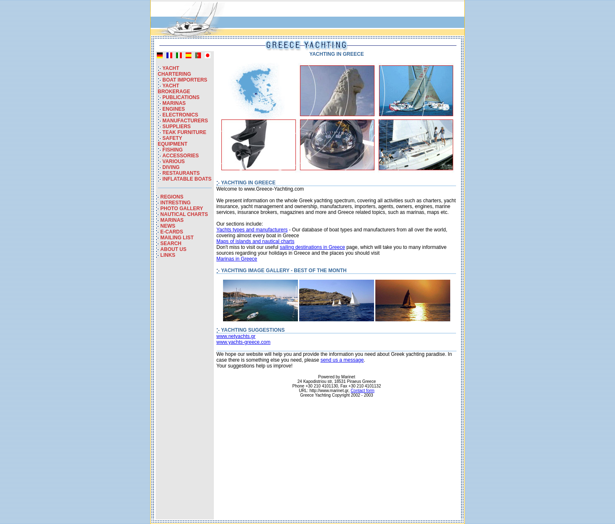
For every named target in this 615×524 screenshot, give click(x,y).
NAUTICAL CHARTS (184, 214)
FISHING (172, 150)
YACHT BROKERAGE (174, 88)
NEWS (167, 226)
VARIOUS (173, 161)
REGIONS (171, 197)
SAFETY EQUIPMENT (172, 141)
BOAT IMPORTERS (184, 80)
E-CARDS (171, 232)
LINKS (167, 255)
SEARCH (170, 243)
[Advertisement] (185, 394)
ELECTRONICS (180, 115)
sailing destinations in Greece (312, 247)
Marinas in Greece (236, 259)
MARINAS (174, 103)
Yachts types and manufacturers (252, 230)
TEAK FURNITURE (184, 132)
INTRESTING (175, 203)
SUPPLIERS (176, 126)
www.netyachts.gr (235, 336)
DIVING (170, 167)
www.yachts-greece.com (243, 342)
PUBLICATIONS (180, 97)
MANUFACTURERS (185, 121)
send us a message (342, 360)
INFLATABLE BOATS (186, 179)
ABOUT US (173, 249)
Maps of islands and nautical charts (255, 241)
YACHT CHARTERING (174, 71)
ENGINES (173, 109)
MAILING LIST (176, 238)
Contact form (362, 390)
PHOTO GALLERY (181, 208)
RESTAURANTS (181, 173)
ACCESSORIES (180, 156)
